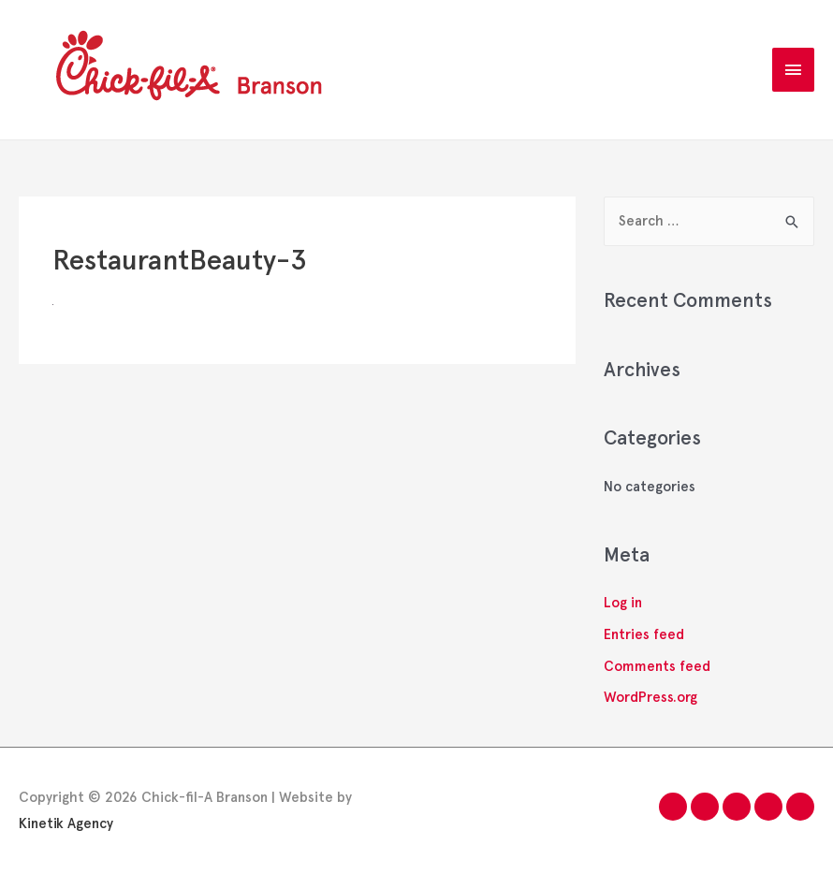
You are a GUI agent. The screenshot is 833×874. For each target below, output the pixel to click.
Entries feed (644, 634)
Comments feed (657, 666)
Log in (623, 602)
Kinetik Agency (66, 823)
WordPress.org (650, 697)
